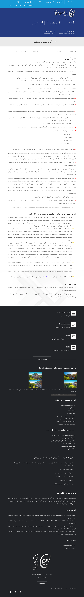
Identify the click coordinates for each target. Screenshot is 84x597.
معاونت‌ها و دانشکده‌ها (53, 23)
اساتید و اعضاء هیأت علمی (68, 443)
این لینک (44, 277)
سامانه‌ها (37, 2)
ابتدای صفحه (42, 583)
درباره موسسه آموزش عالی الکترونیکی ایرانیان (63, 435)
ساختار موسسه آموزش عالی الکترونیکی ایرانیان (63, 441)
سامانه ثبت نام (42, 359)
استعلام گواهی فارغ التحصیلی (67, 419)
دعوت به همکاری (70, 548)
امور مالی (60, 2)
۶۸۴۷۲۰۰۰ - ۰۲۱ (29, 6)
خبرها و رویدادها (49, 2)
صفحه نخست (70, 2)
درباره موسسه (27, 2)
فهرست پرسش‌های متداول (68, 405)
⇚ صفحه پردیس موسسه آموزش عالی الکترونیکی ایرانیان (63, 394)
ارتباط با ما (16, 2)
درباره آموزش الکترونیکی (69, 438)
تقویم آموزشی (71, 408)
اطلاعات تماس (71, 449)
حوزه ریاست (69, 23)
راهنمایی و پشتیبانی (48, 32)
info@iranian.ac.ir (58, 484)
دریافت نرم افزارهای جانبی (68, 545)
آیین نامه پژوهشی (70, 413)
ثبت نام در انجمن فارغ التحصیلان (66, 424)
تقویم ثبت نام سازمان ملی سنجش (66, 416)
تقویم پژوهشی (71, 411)
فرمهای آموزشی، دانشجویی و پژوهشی (65, 421)
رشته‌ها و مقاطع (37, 23)
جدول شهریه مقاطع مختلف (68, 446)
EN (20, 6)
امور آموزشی (66, 32)
